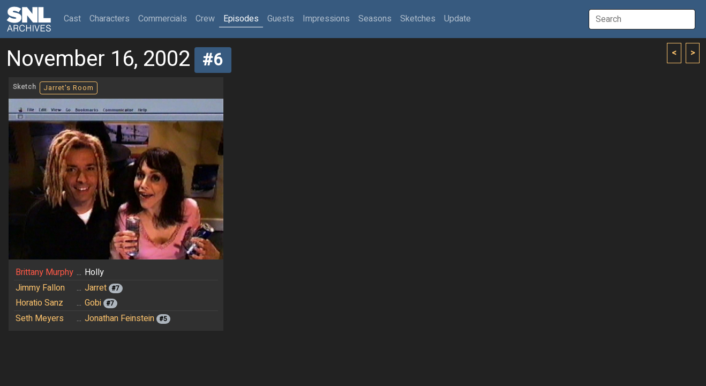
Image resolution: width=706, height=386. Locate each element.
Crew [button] (205, 18)
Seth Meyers (40, 318)
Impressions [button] (326, 18)
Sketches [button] (417, 18)
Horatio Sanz (39, 302)
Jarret (96, 287)
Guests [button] (280, 18)
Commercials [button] (162, 18)
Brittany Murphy (44, 272)
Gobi (93, 302)
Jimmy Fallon (40, 287)
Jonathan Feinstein (119, 318)
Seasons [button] (375, 18)
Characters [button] (109, 18)
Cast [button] (74, 18)
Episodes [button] (241, 18)
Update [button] (457, 18)
